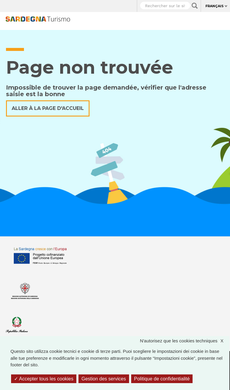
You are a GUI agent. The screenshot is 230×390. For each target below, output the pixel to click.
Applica (195, 5)
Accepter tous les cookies (43, 378)
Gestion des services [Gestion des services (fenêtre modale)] (103, 378)
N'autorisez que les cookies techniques (184, 341)
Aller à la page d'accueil (48, 108)
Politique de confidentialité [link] (162, 378)
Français (214, 6)
